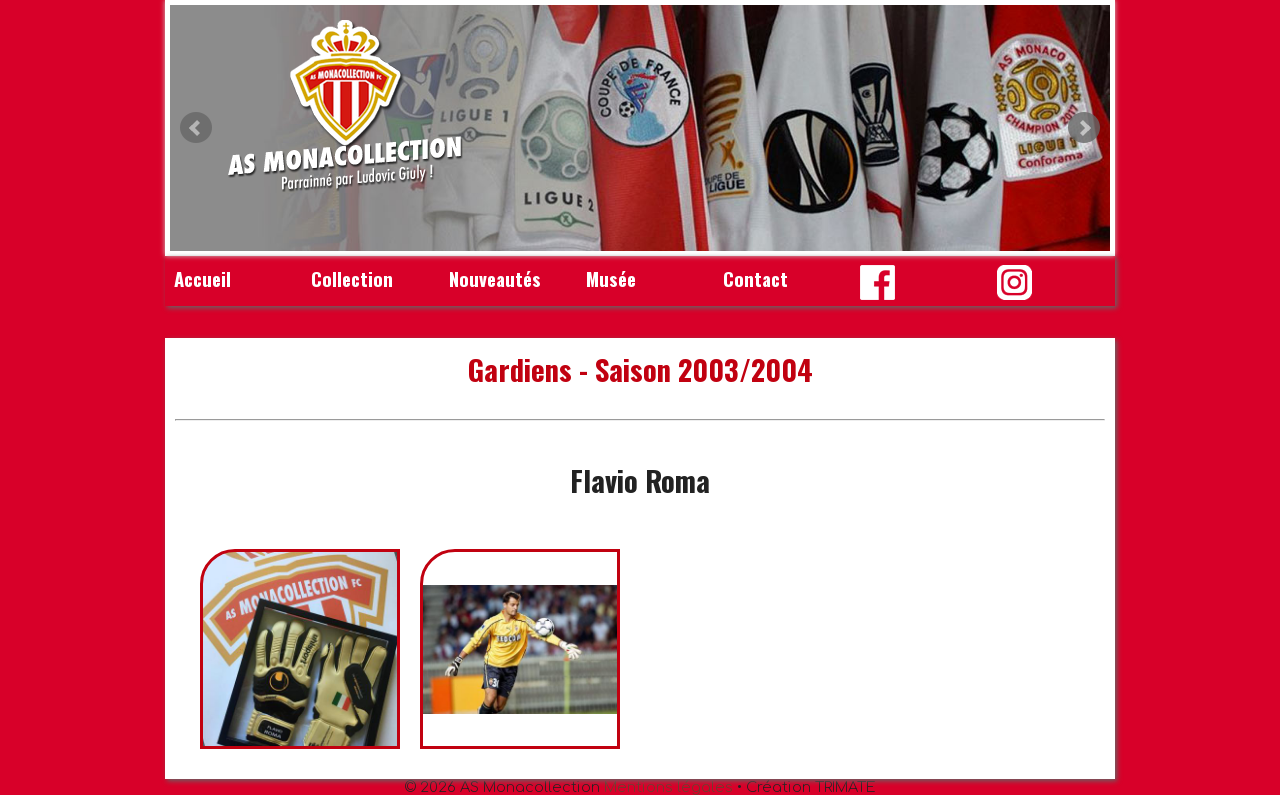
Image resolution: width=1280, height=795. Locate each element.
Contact (755, 278)
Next (1084, 128)
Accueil (202, 278)
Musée (611, 278)
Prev (196, 128)
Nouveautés (495, 278)
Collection (352, 278)
